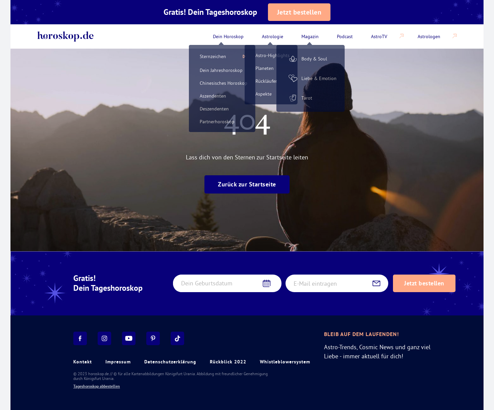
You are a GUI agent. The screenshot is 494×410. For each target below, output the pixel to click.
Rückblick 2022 (228, 362)
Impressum (118, 362)
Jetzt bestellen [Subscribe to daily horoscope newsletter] (424, 283)
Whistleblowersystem (285, 362)
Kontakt (82, 362)
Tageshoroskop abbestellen (96, 386)
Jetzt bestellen (299, 12)
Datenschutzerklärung (170, 362)
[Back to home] (66, 36)
